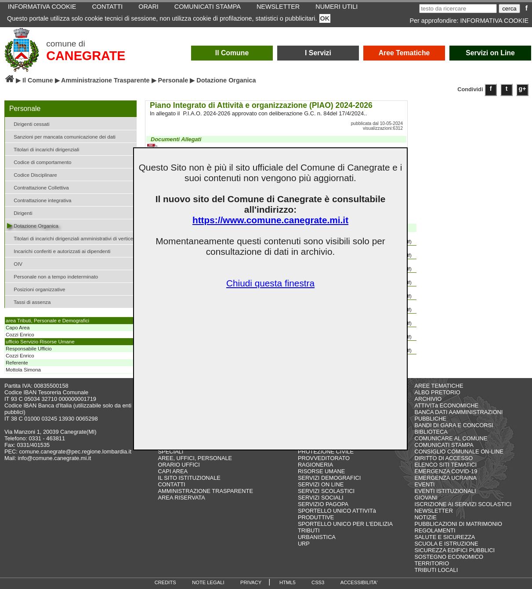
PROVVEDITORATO (324, 458)
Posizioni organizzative (36, 289)
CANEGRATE (85, 56)
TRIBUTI (309, 530)
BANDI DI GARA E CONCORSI (453, 425)
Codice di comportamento (39, 161)
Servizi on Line (490, 53)
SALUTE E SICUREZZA (444, 537)
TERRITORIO (431, 563)
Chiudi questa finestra (270, 283)
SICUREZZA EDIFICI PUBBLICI (454, 550)
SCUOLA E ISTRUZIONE (446, 543)
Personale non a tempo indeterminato (52, 276)
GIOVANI (425, 497)
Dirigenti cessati (28, 123)
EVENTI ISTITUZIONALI (445, 491)
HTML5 (287, 582)
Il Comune (232, 53)
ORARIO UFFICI (179, 464)
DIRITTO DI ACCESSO (443, 458)
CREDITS (165, 582)
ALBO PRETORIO (437, 392)
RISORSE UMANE (321, 471)
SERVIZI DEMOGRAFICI (329, 478)
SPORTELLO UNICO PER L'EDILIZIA (345, 524)
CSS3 (317, 582)
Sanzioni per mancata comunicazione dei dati (61, 136)
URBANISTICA (317, 537)
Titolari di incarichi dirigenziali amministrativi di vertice (70, 238)
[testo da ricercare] (458, 8)
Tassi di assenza (29, 301)
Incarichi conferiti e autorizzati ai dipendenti (58, 250)
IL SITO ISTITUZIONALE (189, 478)
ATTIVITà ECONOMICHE (446, 405)
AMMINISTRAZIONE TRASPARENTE (205, 491)
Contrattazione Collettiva (38, 187)
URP (304, 543)
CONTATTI (171, 484)
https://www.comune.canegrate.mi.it (270, 220)
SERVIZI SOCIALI (321, 497)
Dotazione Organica (32, 225)
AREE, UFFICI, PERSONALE (195, 458)
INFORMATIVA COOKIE (494, 20)
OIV (14, 263)
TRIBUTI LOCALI (436, 570)
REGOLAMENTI (434, 530)
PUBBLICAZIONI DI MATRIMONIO (458, 524)
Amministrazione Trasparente (105, 80)
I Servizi (318, 53)
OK (325, 18)
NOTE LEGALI (208, 582)
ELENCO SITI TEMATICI (445, 464)
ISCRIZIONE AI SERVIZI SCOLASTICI (462, 504)
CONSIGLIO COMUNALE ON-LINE (458, 451)
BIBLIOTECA (430, 431)
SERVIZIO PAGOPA (323, 504)
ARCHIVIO (428, 399)
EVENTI (424, 484)
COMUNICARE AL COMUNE (450, 438)
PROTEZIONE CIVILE (326, 451)
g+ (522, 88)
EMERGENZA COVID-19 (445, 471)
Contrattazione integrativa (39, 199)
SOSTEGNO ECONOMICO (448, 556)
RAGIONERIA (315, 464)
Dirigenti (19, 212)
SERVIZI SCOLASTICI (326, 491)
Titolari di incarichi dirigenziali (43, 149)
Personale (173, 80)
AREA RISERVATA (181, 497)
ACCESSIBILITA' (359, 582)
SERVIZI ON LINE (321, 484)
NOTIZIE (425, 517)
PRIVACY (250, 582)
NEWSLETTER (433, 510)
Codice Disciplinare (32, 174)
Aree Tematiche (404, 53)
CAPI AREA (173, 471)
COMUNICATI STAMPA (443, 445)
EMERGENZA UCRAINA (445, 478)
